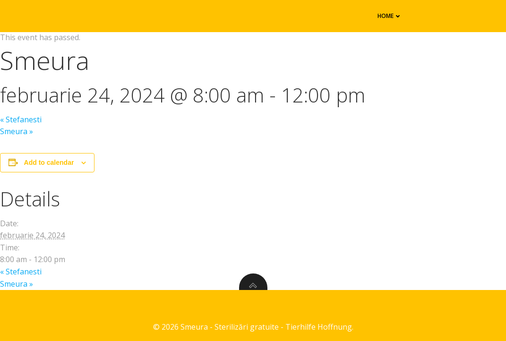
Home (389, 16)
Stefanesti (21, 119)
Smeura (16, 131)
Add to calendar (49, 162)
